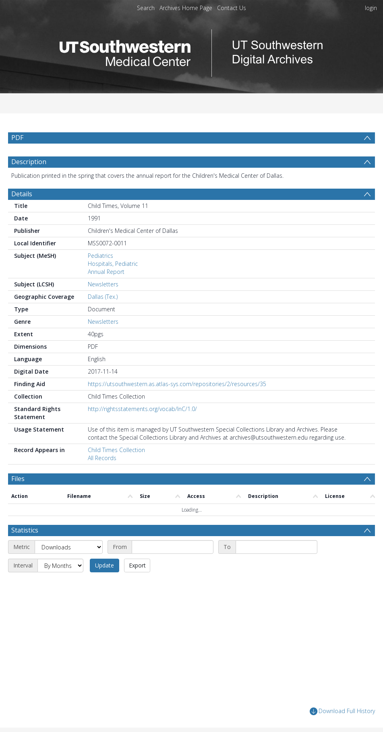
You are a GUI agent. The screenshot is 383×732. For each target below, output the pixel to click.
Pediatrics (100, 255)
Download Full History (342, 711)
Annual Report (106, 272)
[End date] (276, 547)
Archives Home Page (185, 8)
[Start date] (172, 547)
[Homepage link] (192, 50)
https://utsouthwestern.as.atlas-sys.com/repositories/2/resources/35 (177, 384)
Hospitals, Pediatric (113, 263)
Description (28, 161)
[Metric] (69, 547)
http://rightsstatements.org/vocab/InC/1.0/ (142, 409)
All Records (102, 458)
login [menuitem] (371, 8)
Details (21, 193)
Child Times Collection (116, 450)
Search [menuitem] (146, 8)
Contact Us (231, 8)
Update (104, 565)
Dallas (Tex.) (103, 296)
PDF (17, 137)
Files (18, 478)
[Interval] (60, 565)
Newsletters (103, 284)
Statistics (24, 530)
